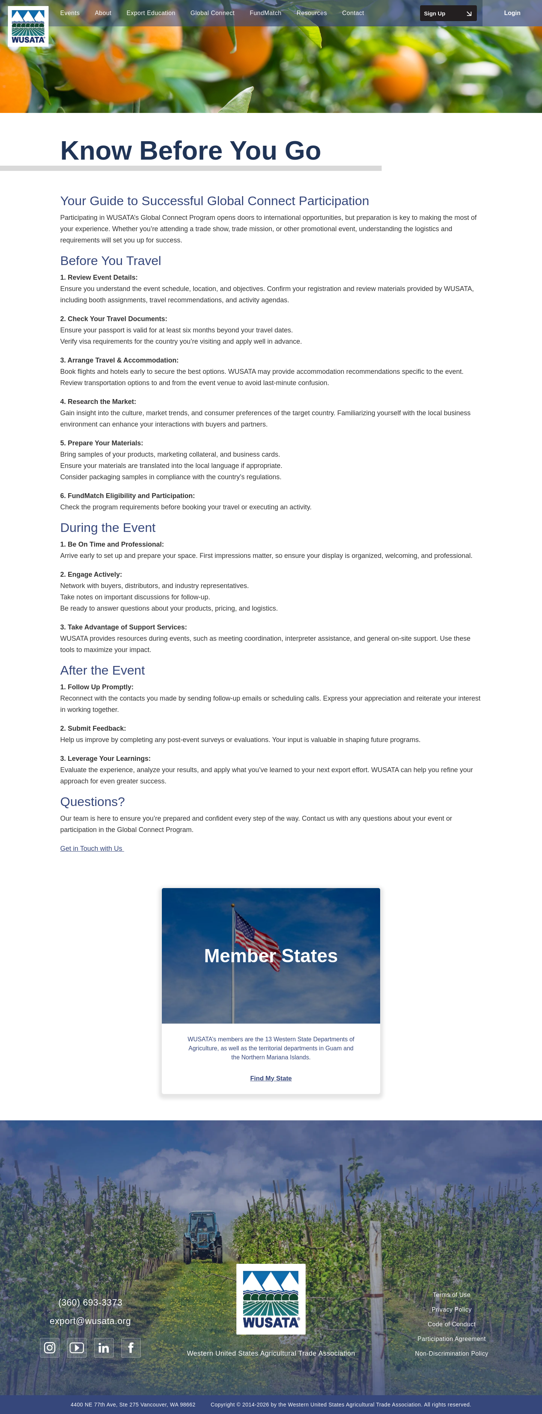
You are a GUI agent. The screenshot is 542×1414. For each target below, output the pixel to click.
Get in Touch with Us (92, 848)
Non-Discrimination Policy (452, 1353)
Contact (353, 13)
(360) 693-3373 (90, 1302)
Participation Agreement (451, 1339)
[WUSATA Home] (271, 1299)
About (103, 13)
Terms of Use (451, 1295)
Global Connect (212, 13)
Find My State (271, 1078)
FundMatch (266, 13)
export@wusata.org (90, 1320)
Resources (312, 13)
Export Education (150, 13)
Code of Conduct (452, 1324)
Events (70, 13)
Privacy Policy (452, 1309)
